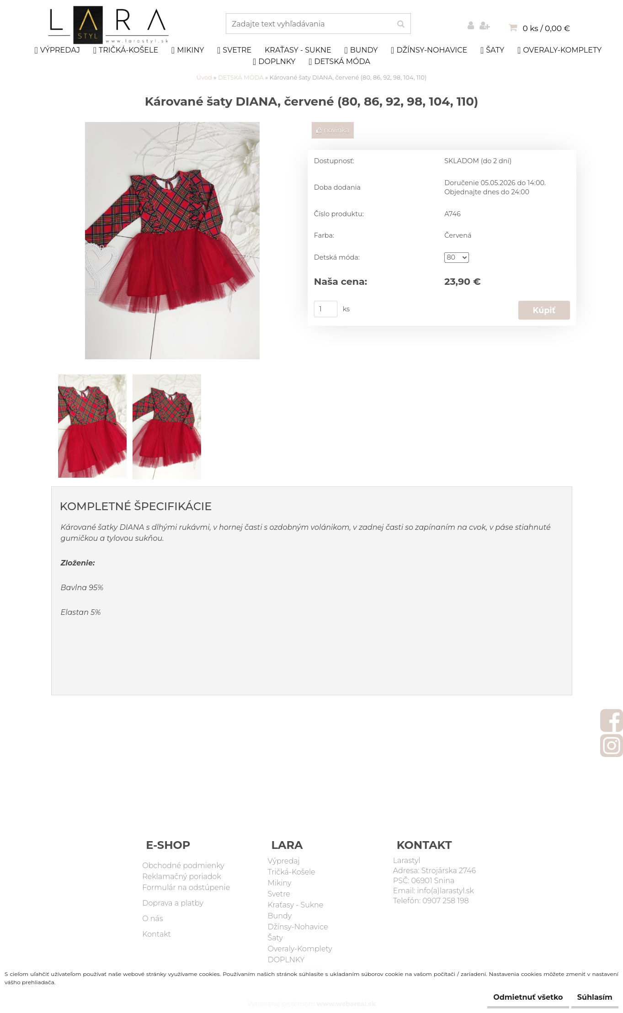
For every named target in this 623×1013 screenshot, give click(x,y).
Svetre (234, 50)
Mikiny (187, 50)
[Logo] (109, 25)
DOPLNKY (274, 61)
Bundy (361, 50)
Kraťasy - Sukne (298, 50)
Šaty (492, 50)
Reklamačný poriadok (181, 876)
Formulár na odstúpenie (186, 887)
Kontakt (156, 934)
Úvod (204, 77)
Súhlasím (589, 997)
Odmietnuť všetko (512, 997)
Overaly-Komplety (559, 50)
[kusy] (325, 309)
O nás (152, 918)
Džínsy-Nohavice (429, 50)
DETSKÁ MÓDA (339, 61)
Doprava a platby (172, 903)
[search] (401, 24)
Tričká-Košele (125, 50)
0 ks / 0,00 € (546, 28)
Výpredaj (57, 50)
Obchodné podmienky (183, 865)
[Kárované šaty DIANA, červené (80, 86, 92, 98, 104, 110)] (172, 127)
